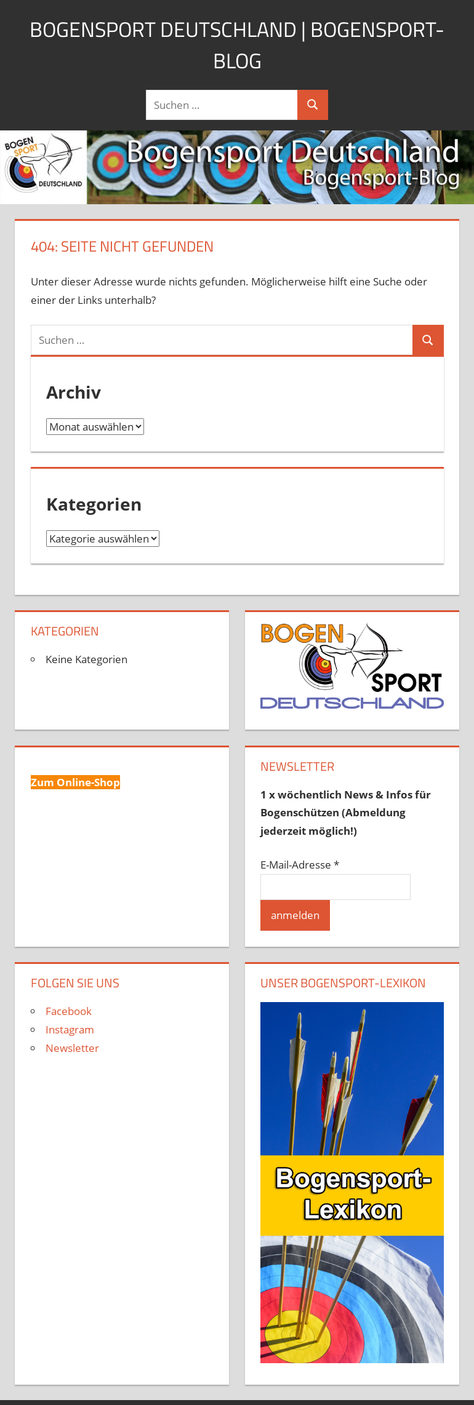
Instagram (70, 1029)
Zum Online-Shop (75, 782)
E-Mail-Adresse (299, 865)
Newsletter (72, 1048)
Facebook (69, 1011)
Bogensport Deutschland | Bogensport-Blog (237, 44)
